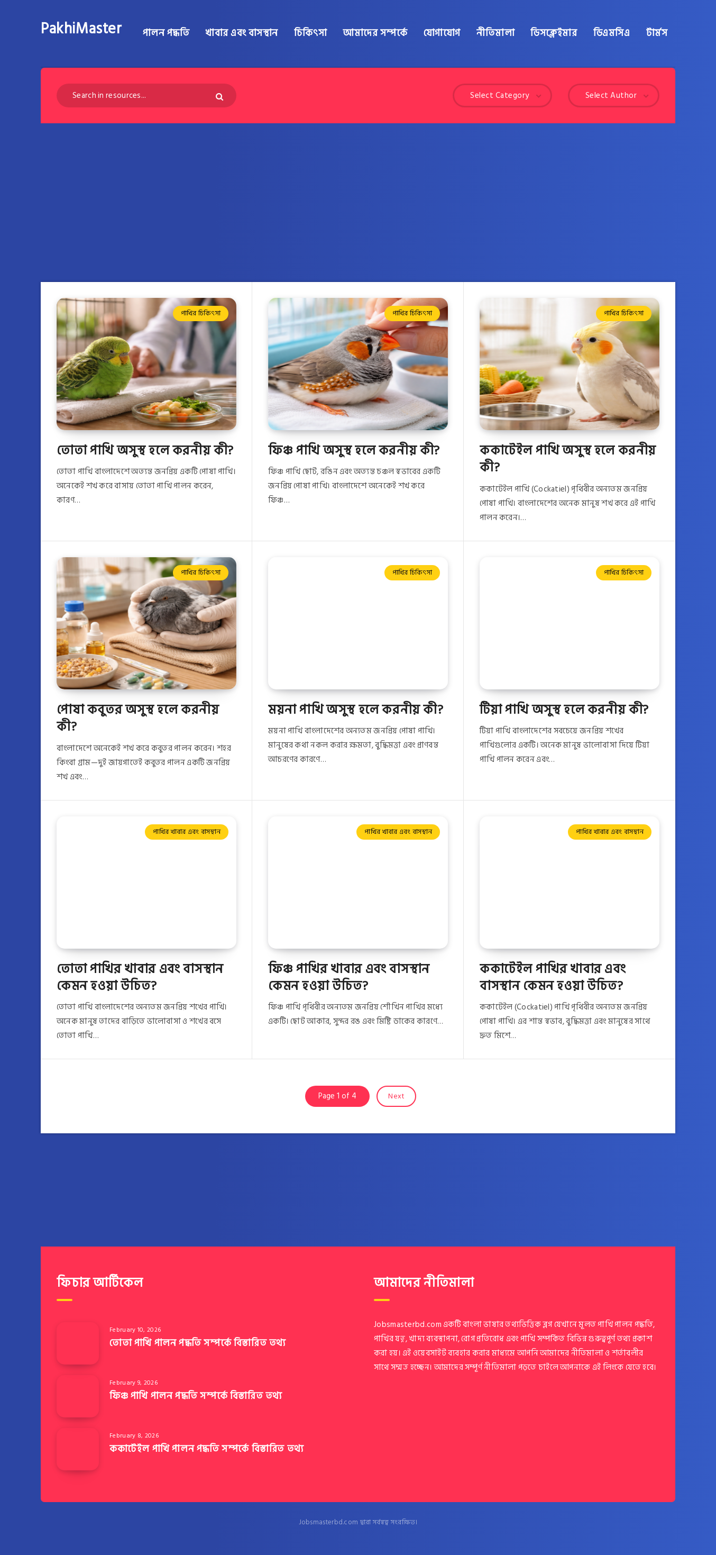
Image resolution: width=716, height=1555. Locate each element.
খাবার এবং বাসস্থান (241, 33)
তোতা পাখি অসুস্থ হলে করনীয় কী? (145, 450)
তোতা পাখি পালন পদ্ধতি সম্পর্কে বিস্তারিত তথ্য (197, 1343)
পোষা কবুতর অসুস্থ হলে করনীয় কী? (138, 718)
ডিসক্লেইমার (553, 33)
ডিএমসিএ (611, 33)
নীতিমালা (495, 33)
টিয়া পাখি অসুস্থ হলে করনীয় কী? (564, 709)
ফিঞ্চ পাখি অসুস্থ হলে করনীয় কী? (354, 450)
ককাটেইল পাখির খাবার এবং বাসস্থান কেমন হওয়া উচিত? (553, 977)
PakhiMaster (81, 29)
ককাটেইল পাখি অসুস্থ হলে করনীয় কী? (568, 459)
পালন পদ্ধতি (166, 33)
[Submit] (221, 96)
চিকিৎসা (310, 33)
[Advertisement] (358, 203)
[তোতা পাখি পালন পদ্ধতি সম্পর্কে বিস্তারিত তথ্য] (78, 1343)
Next (396, 1096)
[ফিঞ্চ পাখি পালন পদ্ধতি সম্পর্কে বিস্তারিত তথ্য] (78, 1396)
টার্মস (657, 33)
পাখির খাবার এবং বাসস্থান (187, 832)
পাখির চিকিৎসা (201, 313)
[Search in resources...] (146, 95)
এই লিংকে (608, 1367)
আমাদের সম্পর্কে (375, 33)
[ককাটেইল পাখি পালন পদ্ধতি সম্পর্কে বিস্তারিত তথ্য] (78, 1449)
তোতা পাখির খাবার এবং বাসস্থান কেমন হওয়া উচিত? (140, 977)
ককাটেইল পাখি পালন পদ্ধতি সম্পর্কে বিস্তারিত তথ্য (206, 1449)
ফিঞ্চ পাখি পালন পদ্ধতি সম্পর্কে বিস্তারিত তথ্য (195, 1396)
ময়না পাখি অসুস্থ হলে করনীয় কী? (356, 709)
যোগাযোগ (442, 33)
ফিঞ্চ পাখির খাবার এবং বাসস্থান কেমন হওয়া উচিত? (349, 977)
